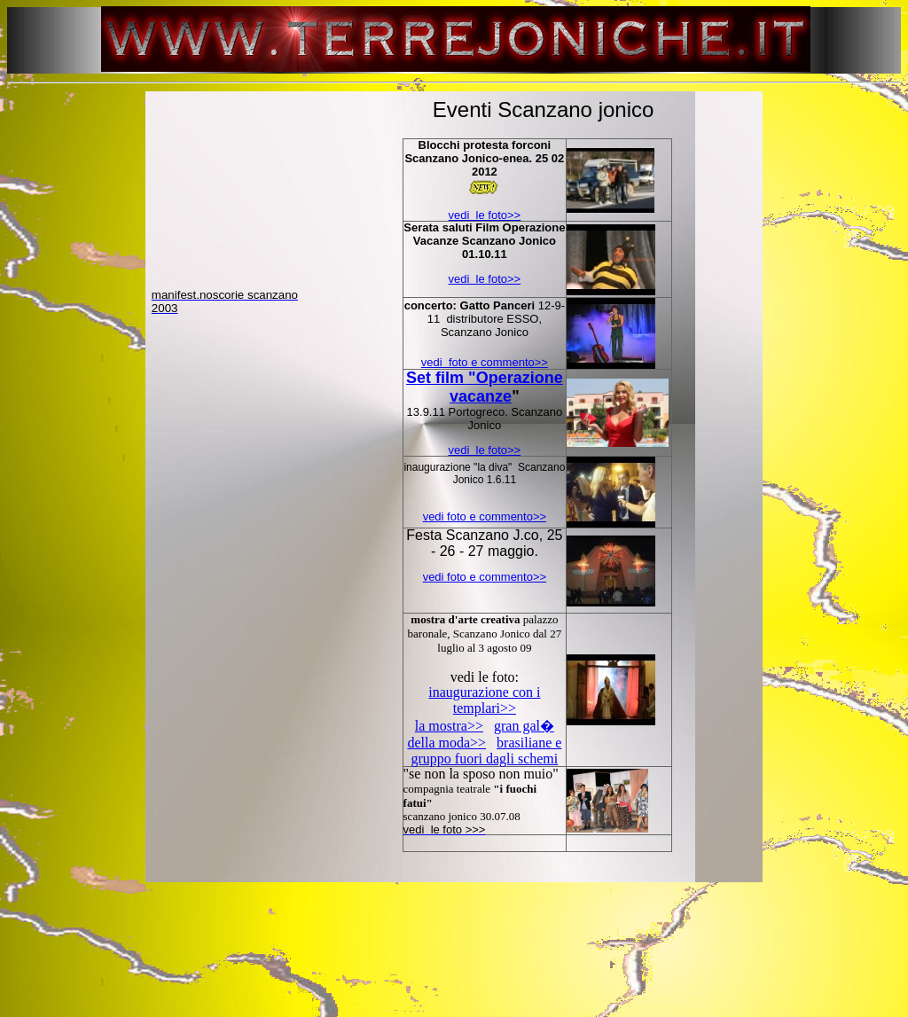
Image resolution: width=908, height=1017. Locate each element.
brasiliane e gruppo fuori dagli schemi (486, 750)
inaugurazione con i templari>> (484, 700)
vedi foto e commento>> (484, 362)
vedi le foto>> (485, 215)
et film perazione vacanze (490, 387)
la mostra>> (449, 725)
